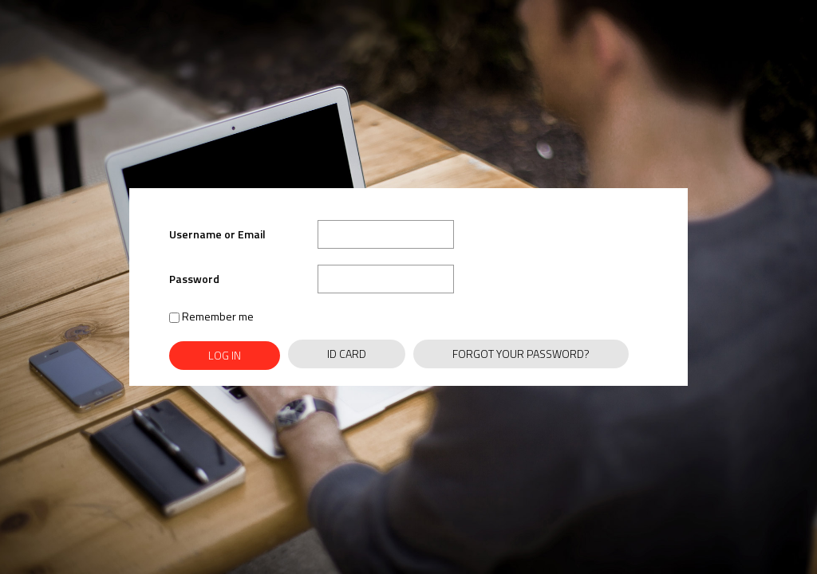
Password (194, 278)
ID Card (346, 353)
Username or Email (217, 234)
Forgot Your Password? (521, 353)
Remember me (211, 316)
